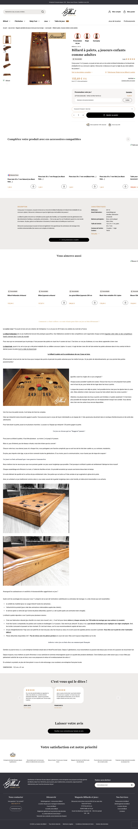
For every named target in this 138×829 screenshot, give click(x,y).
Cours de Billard (51, 806)
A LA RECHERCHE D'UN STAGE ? (51, 813)
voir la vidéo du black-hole (27, 349)
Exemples (129, 92)
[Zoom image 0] (39, 58)
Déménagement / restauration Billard (51, 801)
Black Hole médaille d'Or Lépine (110, 295)
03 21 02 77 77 (15, 803)
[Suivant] (7, 83)
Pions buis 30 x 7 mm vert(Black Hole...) (82, 176)
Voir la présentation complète (69, 240)
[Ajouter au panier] (33, 187)
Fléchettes (20, 21)
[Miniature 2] (7, 57)
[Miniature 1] (7, 48)
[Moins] (74, 115)
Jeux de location (114, 21)
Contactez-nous (16, 808)
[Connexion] (114, 11)
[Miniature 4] (7, 74)
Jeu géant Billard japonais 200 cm (80, 295)
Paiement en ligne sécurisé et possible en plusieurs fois (125, 757)
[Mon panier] (129, 11)
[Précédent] (7, 33)
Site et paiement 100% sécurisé (96, 124)
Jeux (47, 21)
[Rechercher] (42, 12)
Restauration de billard (122, 801)
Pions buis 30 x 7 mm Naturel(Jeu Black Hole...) (21, 180)
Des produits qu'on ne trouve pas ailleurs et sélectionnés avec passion (35, 757)
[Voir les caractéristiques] (95, 233)
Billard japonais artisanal (46, 295)
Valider (127, 100)
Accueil (5, 28)
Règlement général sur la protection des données (51, 811)
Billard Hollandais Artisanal (17, 295)
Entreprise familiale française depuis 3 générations (13, 757)
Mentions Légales (68, 824)
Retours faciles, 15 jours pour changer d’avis (57, 757)
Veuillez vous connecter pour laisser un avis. (69, 731)
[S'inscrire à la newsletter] (131, 785)
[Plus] (83, 115)
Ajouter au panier (110, 115)
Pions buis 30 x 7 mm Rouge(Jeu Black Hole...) (51, 178)
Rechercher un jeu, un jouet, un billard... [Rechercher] (15, 11)
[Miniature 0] (7, 39)
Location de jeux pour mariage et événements (51, 804)
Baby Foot (34, 21)
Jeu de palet (48, 28)
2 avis (123, 59)
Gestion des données (102, 824)
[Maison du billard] (69, 12)
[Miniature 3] (7, 66)
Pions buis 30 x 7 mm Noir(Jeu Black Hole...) (112, 178)
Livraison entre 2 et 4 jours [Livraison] (128, 80)
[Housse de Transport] (103, 109)
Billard (6, 21)
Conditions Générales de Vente (84, 824)
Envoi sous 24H (114, 124)
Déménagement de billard (122, 804)
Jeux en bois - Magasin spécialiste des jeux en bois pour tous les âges (26, 28)
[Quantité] (78, 115)
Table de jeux (62, 21)
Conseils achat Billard (51, 808)
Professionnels (129, 21)
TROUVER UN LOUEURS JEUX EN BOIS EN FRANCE (52, 816)
